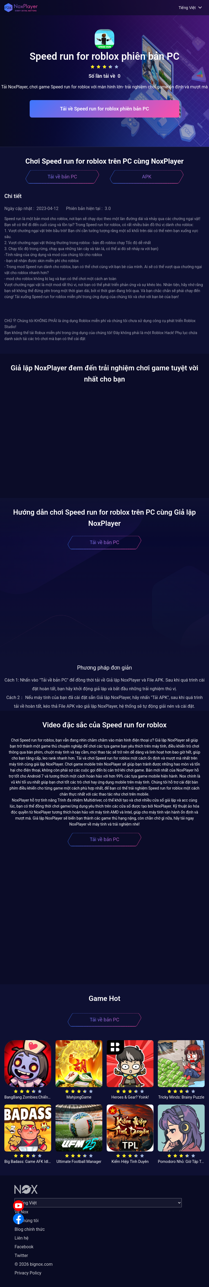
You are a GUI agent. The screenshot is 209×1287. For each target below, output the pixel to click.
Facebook (23, 1246)
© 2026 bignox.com (33, 1264)
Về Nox (21, 1211)
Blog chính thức (29, 1229)
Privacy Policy (27, 1273)
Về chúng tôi (26, 1220)
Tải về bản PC (62, 176)
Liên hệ (21, 1238)
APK (146, 176)
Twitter (21, 1255)
